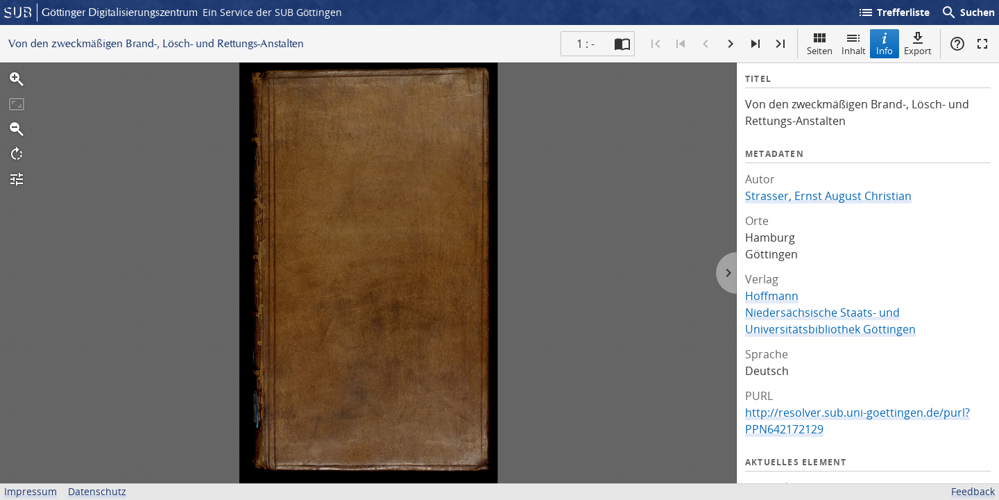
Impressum (30, 491)
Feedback (973, 491)
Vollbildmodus (982, 43)
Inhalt (854, 43)
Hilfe (957, 43)
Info (884, 43)
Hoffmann (772, 295)
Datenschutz (97, 491)
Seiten (819, 43)
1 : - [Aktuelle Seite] (586, 43)
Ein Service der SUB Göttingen (272, 12)
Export (918, 43)
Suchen (968, 12)
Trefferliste (893, 12)
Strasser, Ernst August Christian (828, 195)
